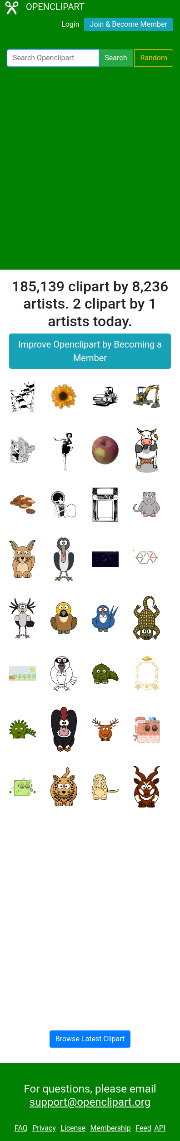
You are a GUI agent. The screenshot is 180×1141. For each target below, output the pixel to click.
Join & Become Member (128, 24)
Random (153, 57)
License (72, 1128)
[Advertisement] (90, 168)
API (159, 1128)
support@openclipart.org (90, 1102)
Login (70, 24)
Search (116, 57)
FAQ (21, 1128)
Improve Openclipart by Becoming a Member (90, 351)
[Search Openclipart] (53, 58)
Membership (110, 1128)
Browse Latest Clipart (90, 1039)
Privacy (44, 1128)
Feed (143, 1128)
